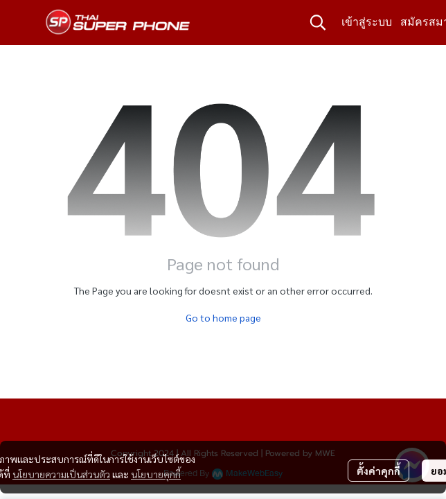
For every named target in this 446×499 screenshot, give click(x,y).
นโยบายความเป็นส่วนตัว (61, 474)
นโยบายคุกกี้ (156, 474)
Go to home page (223, 317)
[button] (318, 22)
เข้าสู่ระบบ (366, 21)
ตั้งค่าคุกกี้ (378, 470)
